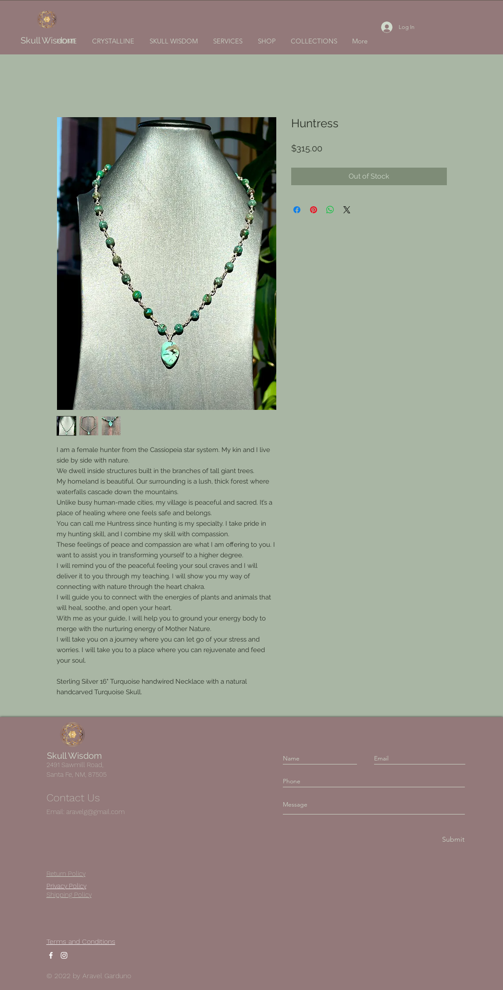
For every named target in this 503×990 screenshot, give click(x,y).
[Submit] (452, 839)
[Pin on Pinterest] (313, 209)
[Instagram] (64, 955)
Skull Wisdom (48, 40)
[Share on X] (347, 209)
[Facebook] (50, 955)
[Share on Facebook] (297, 209)
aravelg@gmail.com (95, 812)
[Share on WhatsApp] (330, 209)
